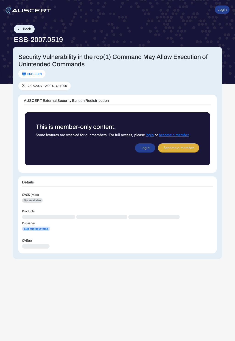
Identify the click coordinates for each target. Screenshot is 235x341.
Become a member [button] (178, 148)
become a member (174, 135)
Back (24, 29)
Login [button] (222, 9)
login (150, 135)
